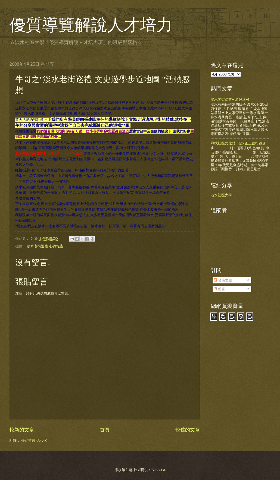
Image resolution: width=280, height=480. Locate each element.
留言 (219, 288)
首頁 (105, 429)
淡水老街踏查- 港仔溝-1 (230, 99)
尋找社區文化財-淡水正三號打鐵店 (238, 143)
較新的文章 (22, 429)
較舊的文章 (187, 429)
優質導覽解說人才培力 (91, 25)
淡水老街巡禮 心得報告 (45, 245)
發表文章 (223, 280)
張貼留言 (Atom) (34, 440)
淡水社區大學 (221, 194)
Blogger (158, 469)
